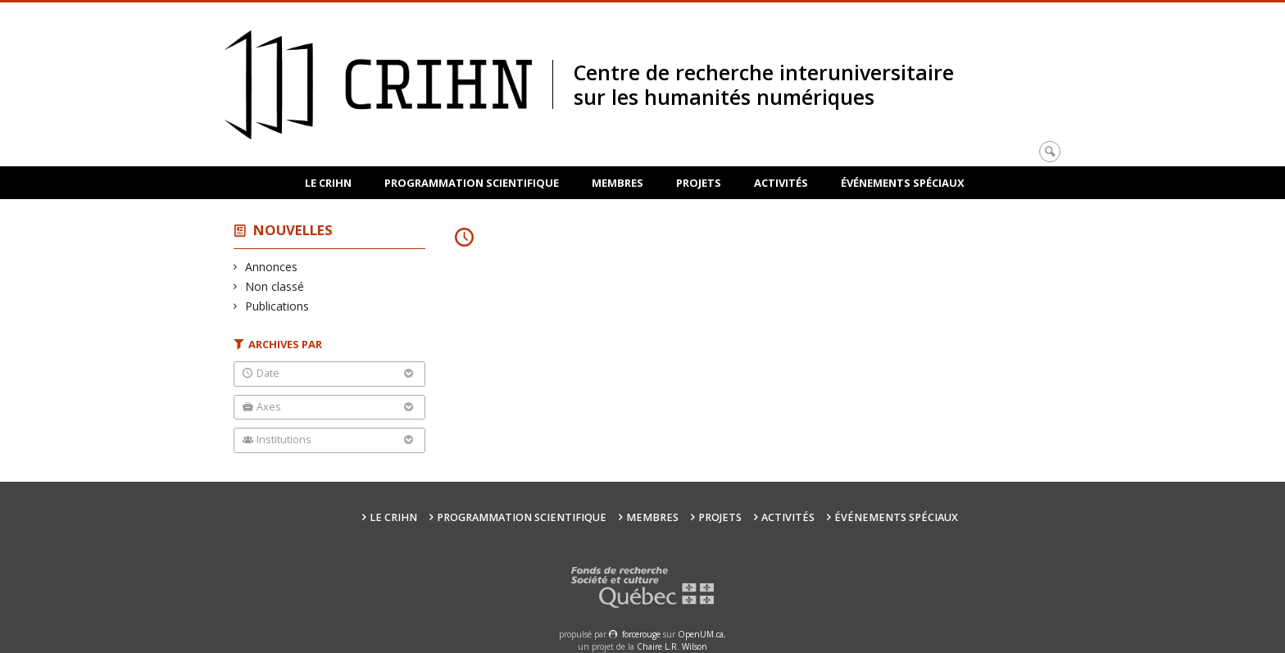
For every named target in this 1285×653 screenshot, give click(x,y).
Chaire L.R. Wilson (672, 646)
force (641, 634)
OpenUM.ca (701, 634)
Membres (617, 182)
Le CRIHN (328, 182)
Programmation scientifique (471, 182)
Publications (277, 306)
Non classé (275, 286)
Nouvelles (293, 229)
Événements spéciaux (903, 182)
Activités (781, 182)
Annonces (271, 266)
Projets (698, 182)
